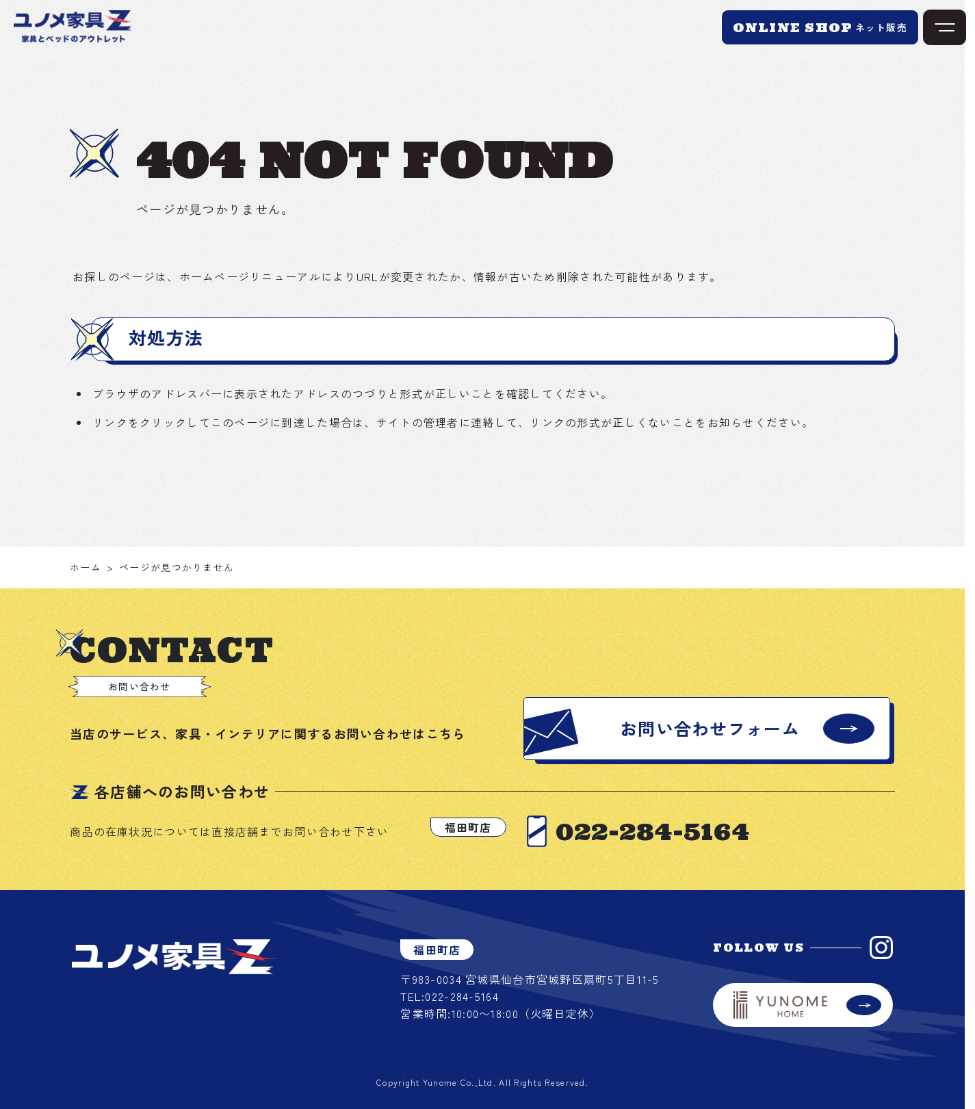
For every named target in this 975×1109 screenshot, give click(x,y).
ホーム (85, 567)
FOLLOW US (758, 947)
